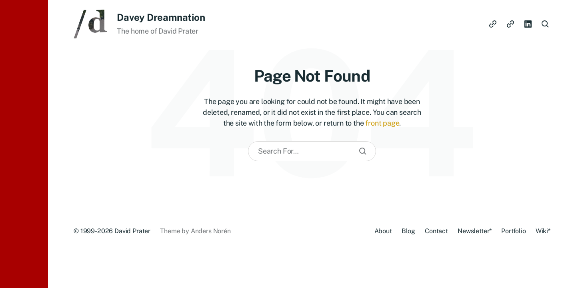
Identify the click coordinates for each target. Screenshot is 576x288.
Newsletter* (475, 231)
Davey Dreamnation (161, 17)
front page (382, 123)
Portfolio (513, 231)
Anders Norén (211, 231)
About (383, 231)
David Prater (132, 231)
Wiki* (543, 231)
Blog (408, 231)
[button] (24, 144)
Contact (436, 231)
